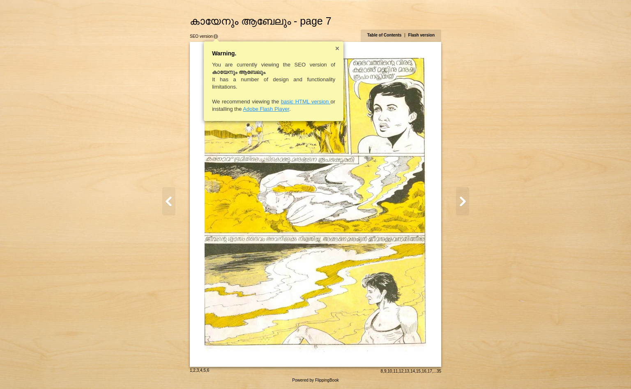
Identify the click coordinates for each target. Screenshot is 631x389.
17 (430, 371)
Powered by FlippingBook (315, 380)
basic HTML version (306, 101)
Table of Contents (384, 35)
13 (407, 371)
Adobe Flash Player (266, 109)
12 (401, 371)
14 (412, 371)
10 (389, 371)
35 (439, 371)
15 (418, 371)
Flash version (421, 35)
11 (395, 371)
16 (424, 371)
